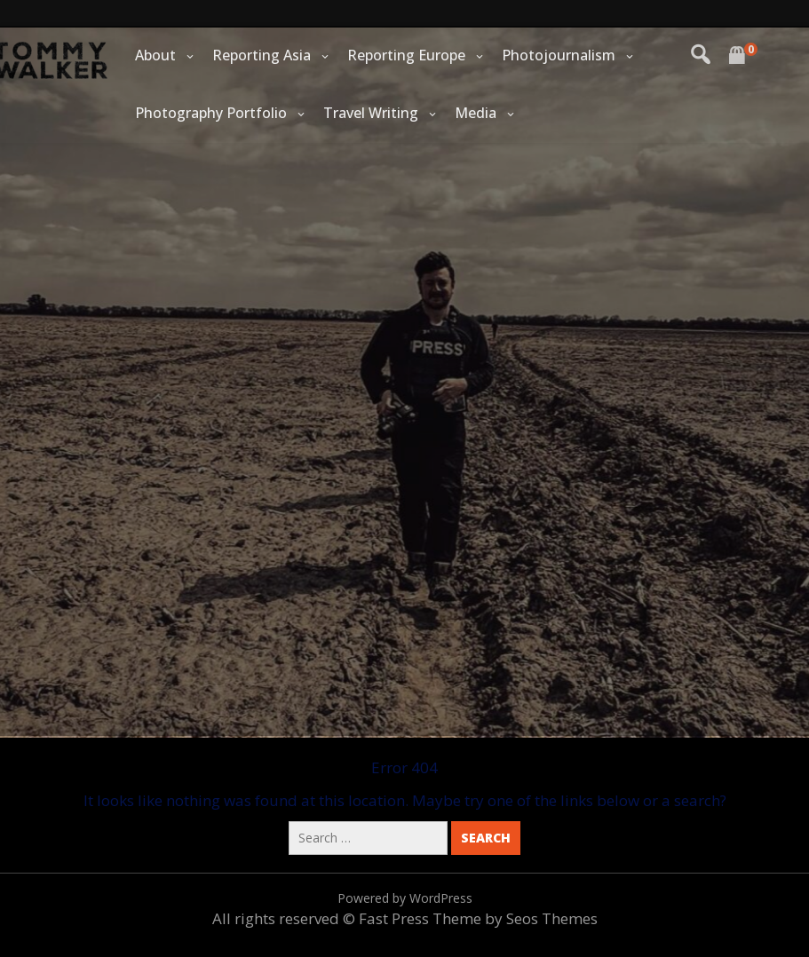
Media (475, 113)
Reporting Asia (261, 55)
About (155, 55)
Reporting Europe (406, 55)
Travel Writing (370, 113)
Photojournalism (558, 55)
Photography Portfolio (211, 113)
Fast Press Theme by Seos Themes (478, 918)
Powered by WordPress (404, 898)
